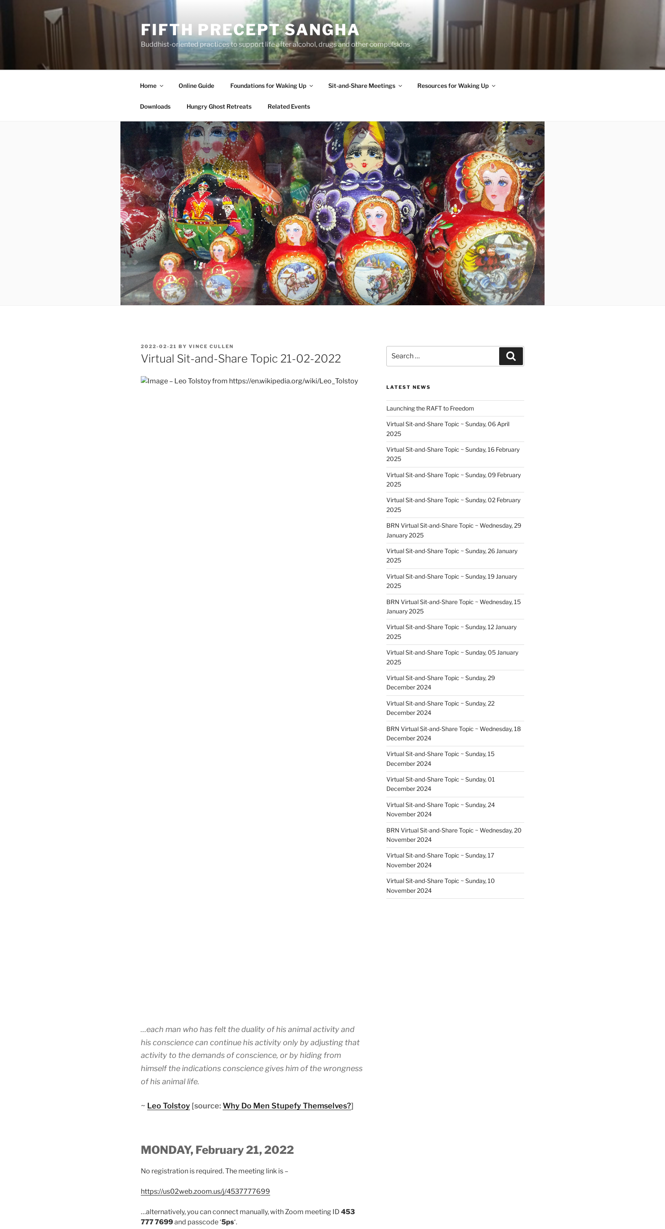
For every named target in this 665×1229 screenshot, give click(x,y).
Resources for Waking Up (457, 85)
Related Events (289, 106)
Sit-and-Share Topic (188, 981)
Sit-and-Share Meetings (365, 85)
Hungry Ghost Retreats (219, 106)
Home (152, 85)
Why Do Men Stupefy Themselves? (287, 594)
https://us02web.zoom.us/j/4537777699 (205, 680)
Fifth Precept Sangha (250, 29)
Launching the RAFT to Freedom (430, 408)
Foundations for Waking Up (272, 85)
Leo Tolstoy (168, 594)
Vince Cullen (211, 346)
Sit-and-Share (178, 993)
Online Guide (196, 85)
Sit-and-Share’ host (299, 863)
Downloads (155, 106)
